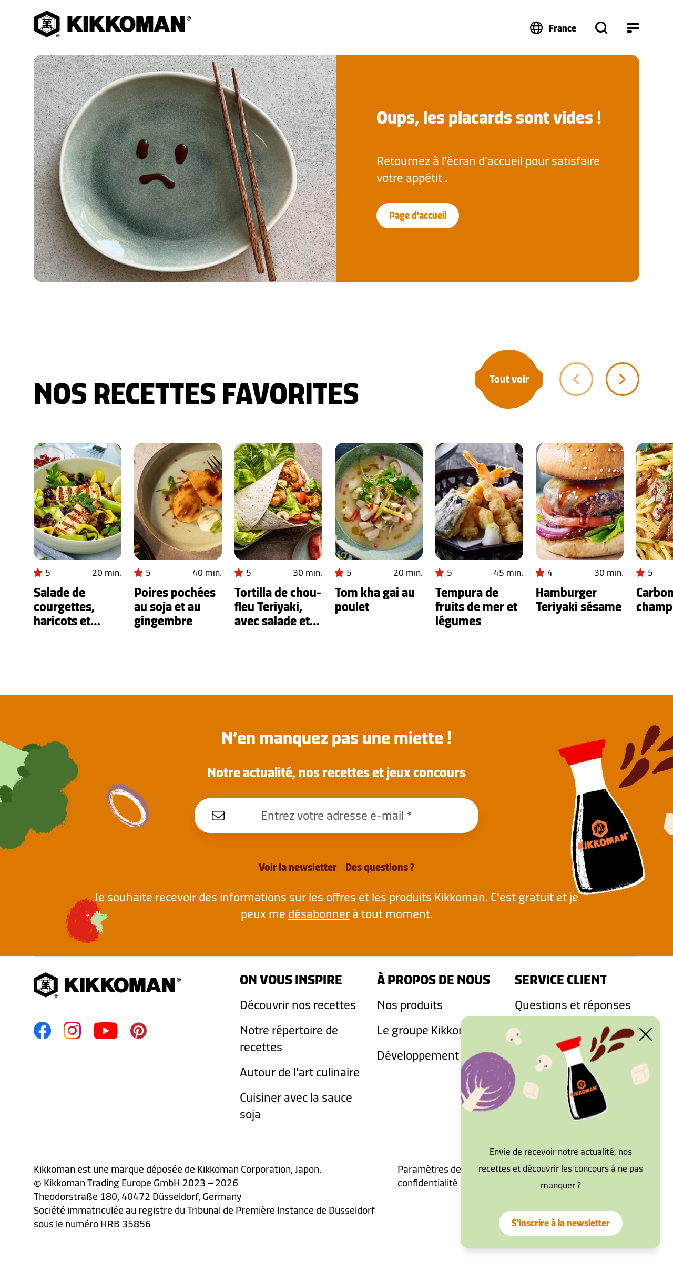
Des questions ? (379, 867)
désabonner (319, 913)
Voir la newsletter (297, 867)
